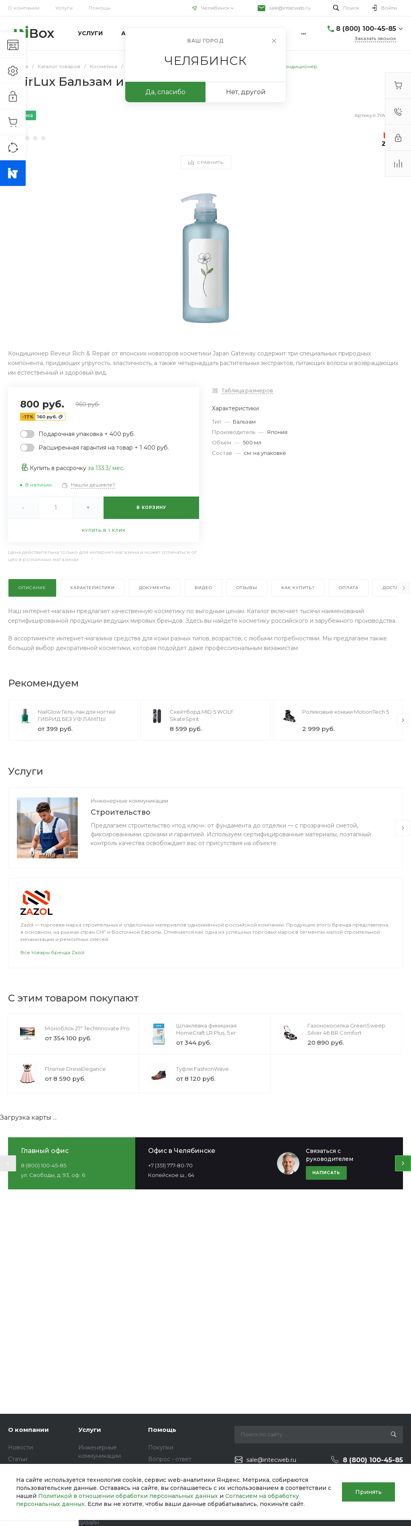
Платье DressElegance (75, 1069)
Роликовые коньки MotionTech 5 (345, 711)
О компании (23, 8)
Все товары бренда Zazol (52, 952)
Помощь (99, 8)
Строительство (121, 812)
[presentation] (404, 588)
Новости (20, 1447)
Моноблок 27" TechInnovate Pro (87, 1028)
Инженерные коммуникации (129, 800)
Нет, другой (246, 92)
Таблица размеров (247, 390)
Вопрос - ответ (169, 1459)
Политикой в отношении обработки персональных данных (128, 1496)
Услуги (64, 8)
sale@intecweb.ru (290, 8)
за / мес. (106, 468)
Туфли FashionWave (202, 1069)
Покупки (160, 1447)
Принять (368, 1492)
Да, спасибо (165, 92)
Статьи (17, 1459)
